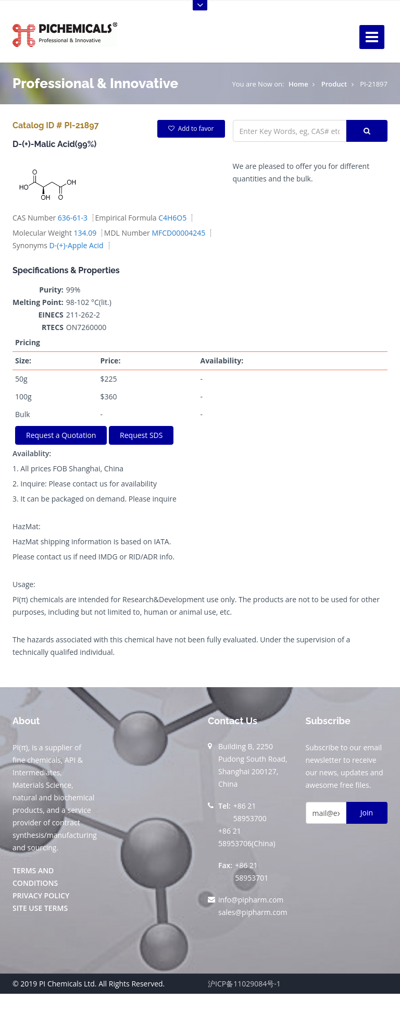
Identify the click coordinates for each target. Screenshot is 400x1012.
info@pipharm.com (250, 900)
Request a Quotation (61, 435)
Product (334, 84)
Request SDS (141, 435)
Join (366, 813)
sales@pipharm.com (253, 912)
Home (298, 84)
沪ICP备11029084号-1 (244, 984)
